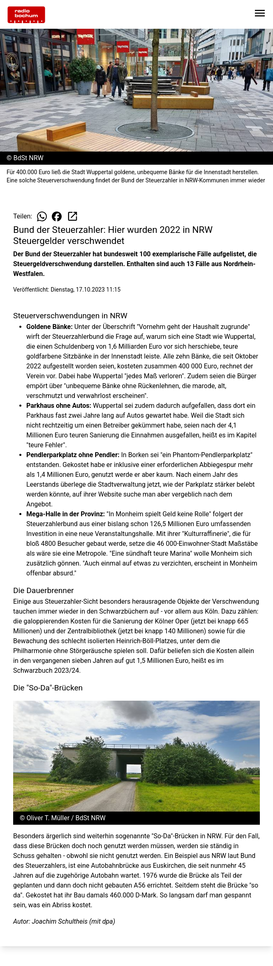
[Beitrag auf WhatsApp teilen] (42, 216)
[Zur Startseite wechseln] (26, 14)
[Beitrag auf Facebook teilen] (57, 216)
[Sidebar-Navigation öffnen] (259, 15)
